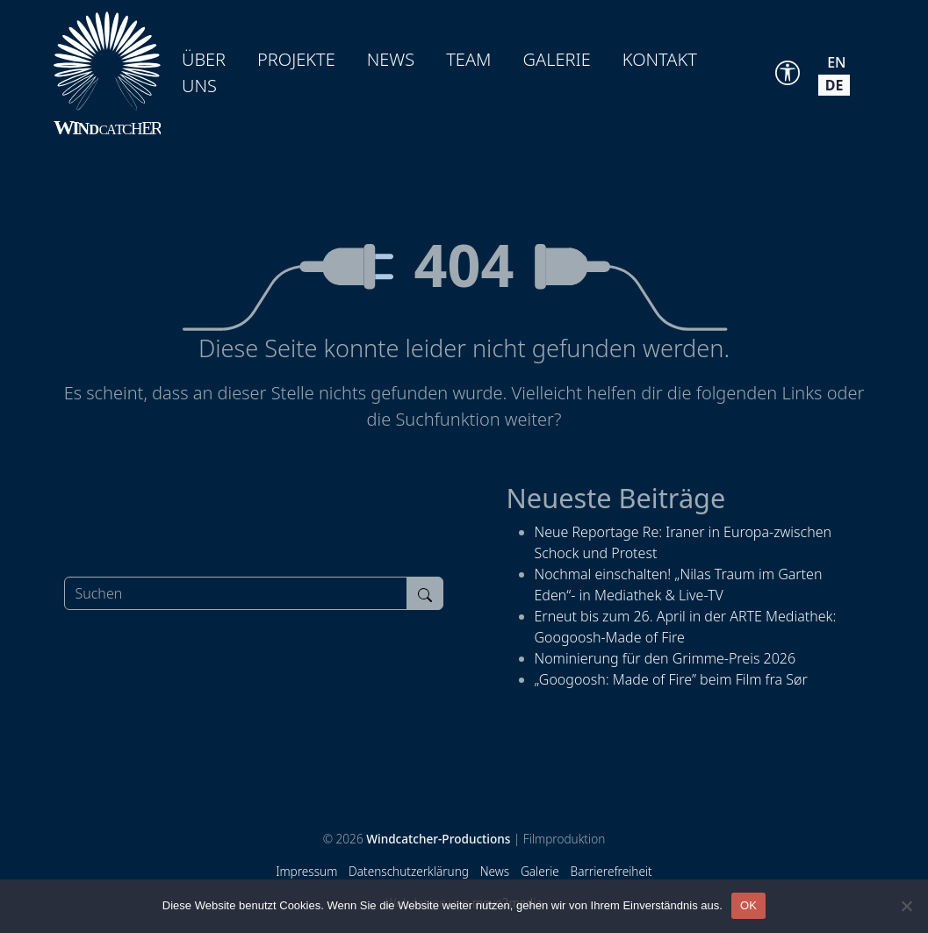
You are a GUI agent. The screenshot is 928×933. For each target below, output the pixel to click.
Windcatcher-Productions (438, 838)
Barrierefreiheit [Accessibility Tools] (611, 871)
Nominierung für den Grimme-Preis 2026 (665, 658)
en (836, 62)
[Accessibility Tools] (787, 72)
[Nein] (906, 906)
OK (748, 905)
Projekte (296, 59)
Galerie (557, 59)
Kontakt (659, 59)
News (391, 59)
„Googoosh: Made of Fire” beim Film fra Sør (671, 679)
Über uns (204, 72)
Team (468, 59)
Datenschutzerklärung (409, 871)
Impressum (306, 871)
